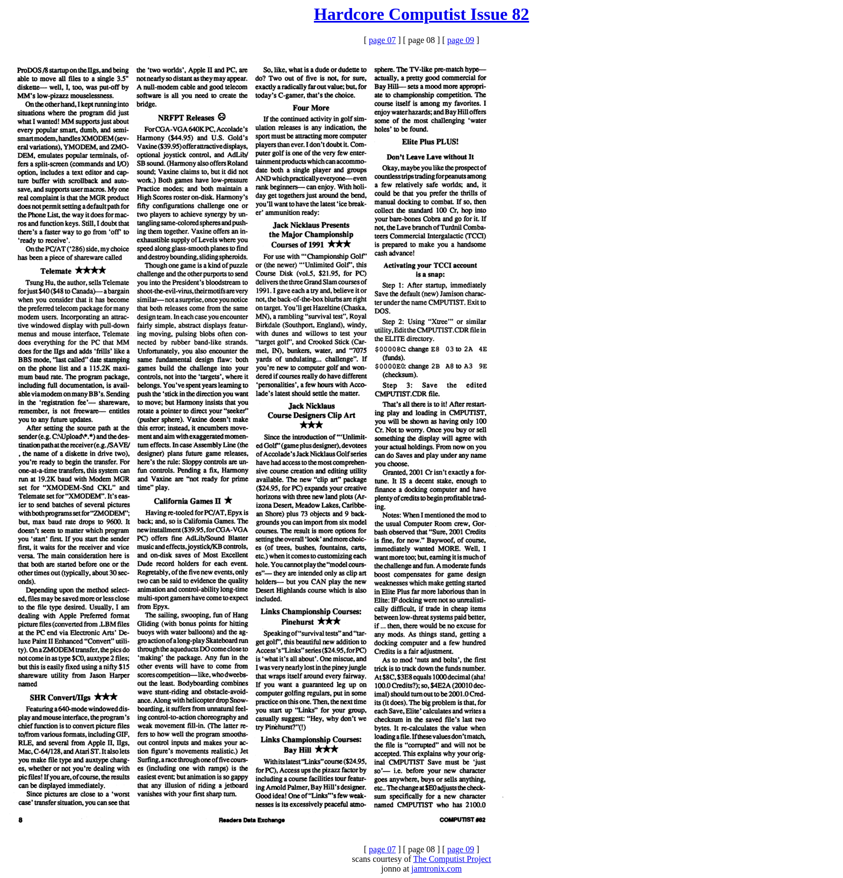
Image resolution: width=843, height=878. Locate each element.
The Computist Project (452, 858)
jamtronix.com (436, 868)
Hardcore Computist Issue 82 (421, 14)
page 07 (382, 40)
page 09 (460, 40)
